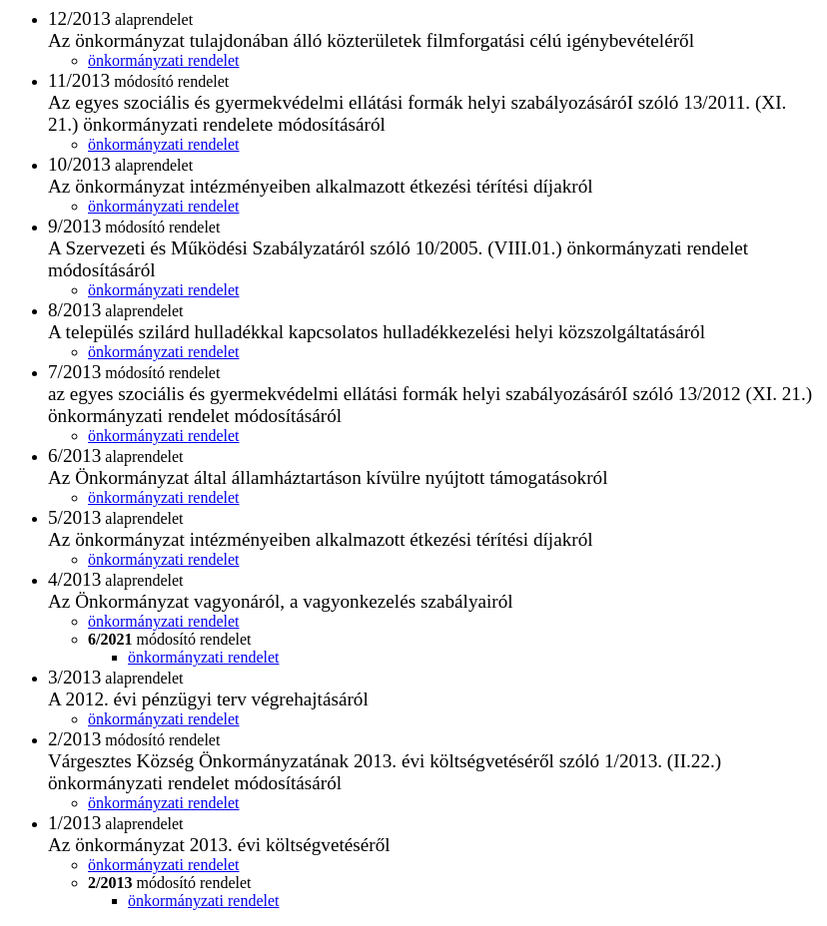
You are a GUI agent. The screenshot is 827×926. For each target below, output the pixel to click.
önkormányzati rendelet (164, 60)
